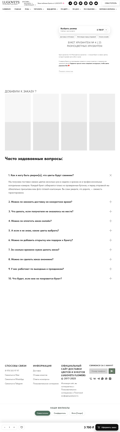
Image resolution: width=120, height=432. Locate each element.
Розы (27, 9)
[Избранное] (22, 427)
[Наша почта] (96, 3)
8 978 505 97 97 (12, 370)
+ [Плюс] (14, 427)
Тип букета (38, 9)
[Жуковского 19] (90, 378)
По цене (76, 9)
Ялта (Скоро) (77, 413)
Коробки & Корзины (107, 9)
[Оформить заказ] (106, 427)
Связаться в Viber (12, 375)
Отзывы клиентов (40, 375)
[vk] (94, 378)
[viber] (80, 3)
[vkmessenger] (86, 3)
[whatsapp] (75, 3)
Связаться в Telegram (14, 383)
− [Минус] (4, 427)
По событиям (89, 9)
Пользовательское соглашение (46, 383)
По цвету (64, 9)
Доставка (25, 1)
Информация (29, 5)
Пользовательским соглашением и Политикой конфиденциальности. (72, 392)
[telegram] (70, 3)
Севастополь (42, 413)
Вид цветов (51, 9)
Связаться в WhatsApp (14, 379)
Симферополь (60, 413)
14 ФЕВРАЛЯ (6, 9)
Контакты (27, 3)
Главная (17, 9)
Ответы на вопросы (41, 379)
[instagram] (91, 3)
